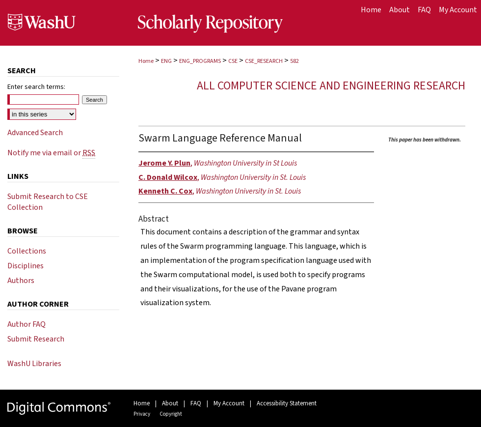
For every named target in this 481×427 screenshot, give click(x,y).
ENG (166, 61)
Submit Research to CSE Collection (47, 202)
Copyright (171, 414)
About (170, 403)
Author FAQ (26, 324)
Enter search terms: (36, 87)
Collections (26, 251)
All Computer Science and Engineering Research (331, 85)
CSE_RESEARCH (264, 61)
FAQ (195, 403)
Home (146, 61)
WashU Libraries (34, 363)
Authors (20, 280)
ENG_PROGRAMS (200, 61)
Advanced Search (35, 132)
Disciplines (25, 265)
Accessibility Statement (287, 403)
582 (294, 61)
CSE (233, 61)
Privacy (142, 414)
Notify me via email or (51, 152)
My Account (229, 403)
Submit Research (35, 339)
